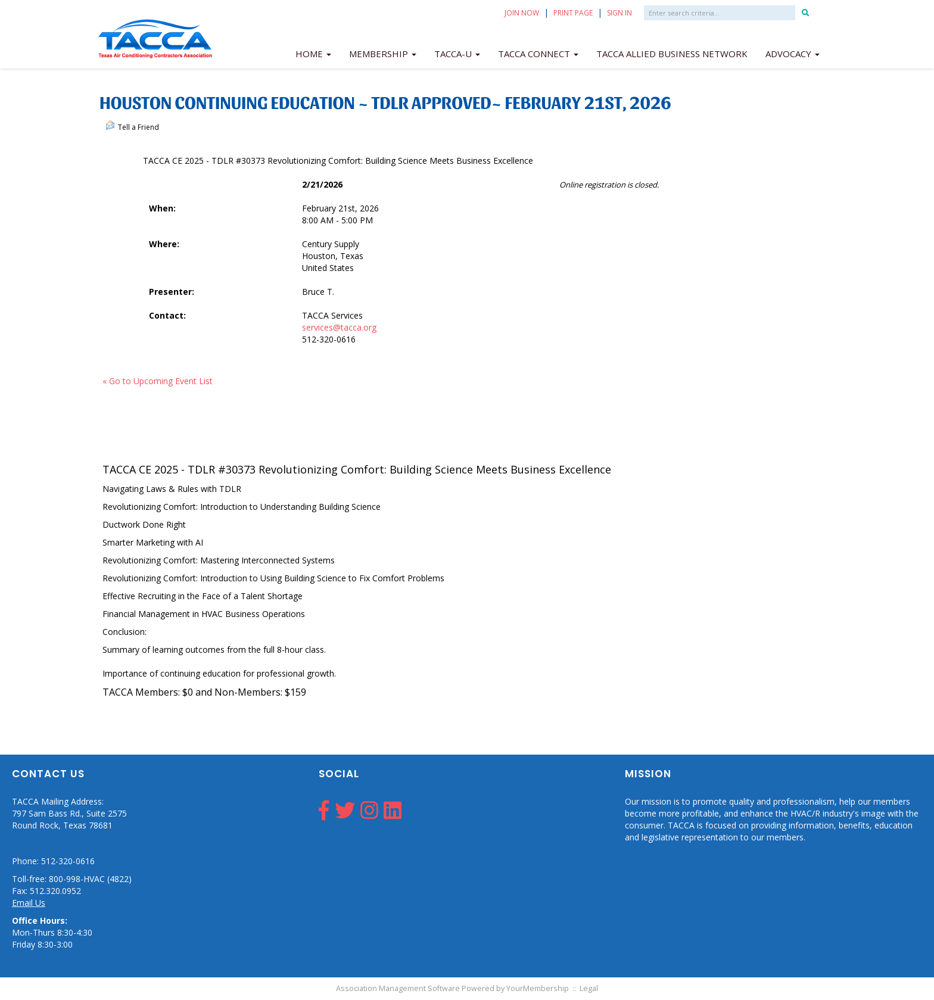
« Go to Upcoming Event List (157, 381)
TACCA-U (457, 54)
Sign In (619, 13)
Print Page (573, 13)
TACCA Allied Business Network (672, 54)
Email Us (28, 902)
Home (313, 54)
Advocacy (792, 54)
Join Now (522, 13)
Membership (382, 54)
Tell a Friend (132, 126)
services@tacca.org (339, 327)
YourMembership (537, 988)
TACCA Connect (538, 54)
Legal (589, 988)
